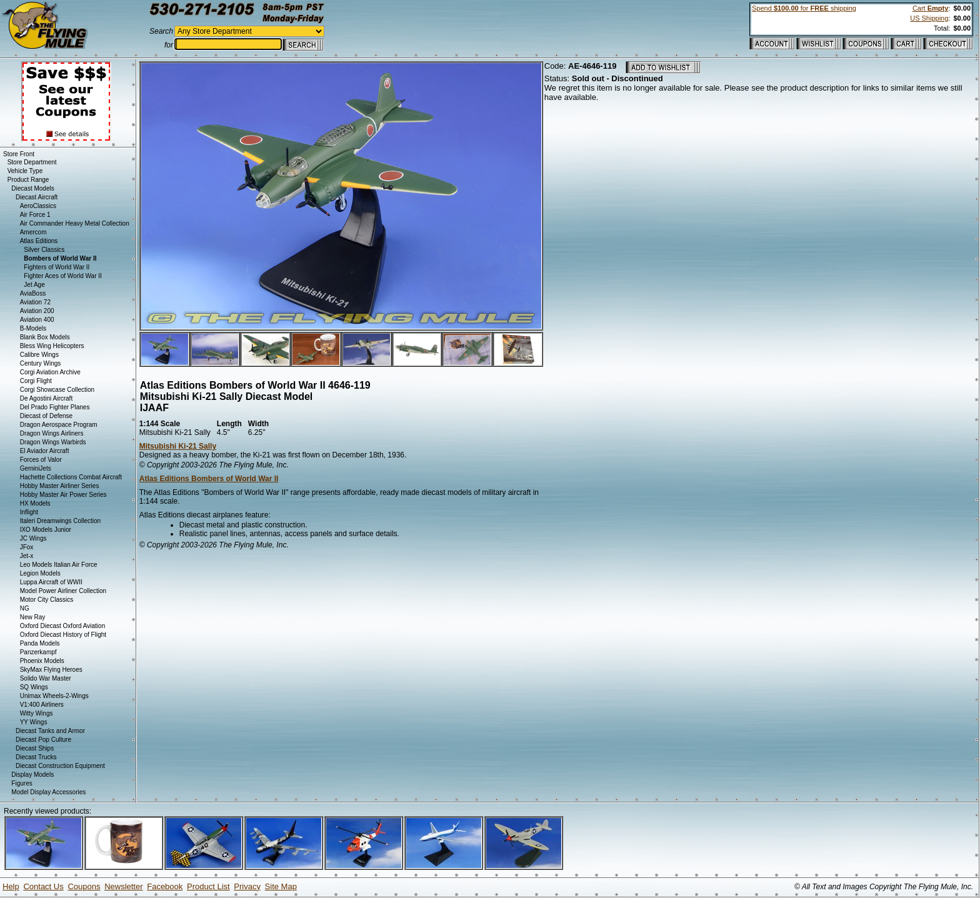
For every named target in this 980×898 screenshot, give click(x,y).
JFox (27, 547)
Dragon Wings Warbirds (53, 442)
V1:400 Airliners (42, 704)
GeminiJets (35, 468)
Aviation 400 (37, 319)
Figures (21, 783)
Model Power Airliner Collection (63, 590)
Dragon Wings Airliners (52, 433)
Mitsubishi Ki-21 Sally (177, 446)
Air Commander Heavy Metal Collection (74, 223)
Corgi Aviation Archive (50, 372)
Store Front (18, 154)
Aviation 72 (35, 302)
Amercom (33, 232)
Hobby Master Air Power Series (63, 494)
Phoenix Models (42, 660)
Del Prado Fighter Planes (55, 407)
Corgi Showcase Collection (57, 389)
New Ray (33, 617)
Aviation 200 (37, 310)
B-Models (33, 328)
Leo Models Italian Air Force (59, 564)
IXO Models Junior (45, 529)
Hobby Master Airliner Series (59, 485)
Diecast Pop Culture (43, 739)
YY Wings (34, 722)
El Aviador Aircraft (44, 450)
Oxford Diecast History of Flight (63, 634)
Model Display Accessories (48, 792)
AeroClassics (38, 205)
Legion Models (40, 573)
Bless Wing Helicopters (52, 345)
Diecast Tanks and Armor (50, 730)
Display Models (32, 774)
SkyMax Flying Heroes (51, 669)
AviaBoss (33, 293)
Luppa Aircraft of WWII (51, 582)
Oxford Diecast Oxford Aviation (63, 625)
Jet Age (34, 284)
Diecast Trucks (36, 757)
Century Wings (40, 363)
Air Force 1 (35, 214)
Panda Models (40, 643)
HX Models (35, 503)
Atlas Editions (39, 240)
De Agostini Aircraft (46, 398)
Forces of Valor (41, 459)
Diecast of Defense (46, 415)
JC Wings (33, 538)
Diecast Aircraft (37, 197)
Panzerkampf (38, 652)
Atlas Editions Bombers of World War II (209, 478)
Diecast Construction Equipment (60, 765)
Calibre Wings (39, 354)
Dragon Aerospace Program (59, 424)
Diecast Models (32, 188)
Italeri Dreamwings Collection (60, 520)
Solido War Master (45, 678)
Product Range (28, 179)
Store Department (32, 162)
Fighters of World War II (56, 267)
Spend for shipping (804, 8)
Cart (930, 8)
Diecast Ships (35, 748)
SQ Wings (34, 687)
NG (24, 608)
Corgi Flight (36, 380)
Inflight (29, 512)
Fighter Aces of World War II (62, 275)
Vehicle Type (25, 170)
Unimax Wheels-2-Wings (54, 695)
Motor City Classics (47, 599)
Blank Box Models (45, 337)
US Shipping (929, 18)
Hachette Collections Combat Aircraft (71, 477)
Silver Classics (44, 249)
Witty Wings (36, 713)
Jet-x (27, 555)
